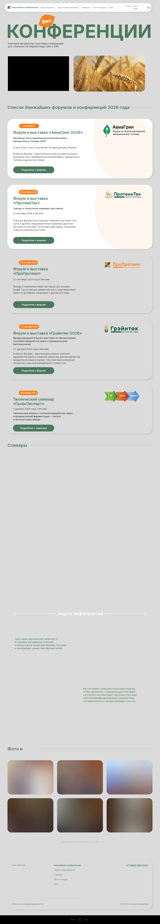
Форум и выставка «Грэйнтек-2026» (47, 333)
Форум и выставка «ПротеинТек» (30, 200)
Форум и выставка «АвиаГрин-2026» (48, 132)
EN (149, 8)
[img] (142, 7)
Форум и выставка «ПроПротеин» (30, 271)
